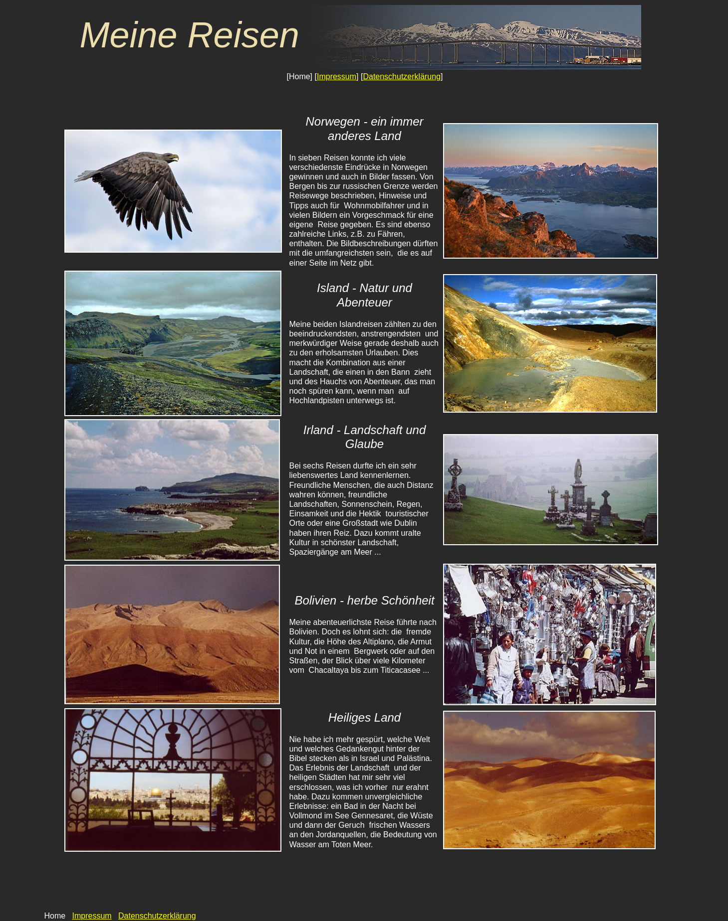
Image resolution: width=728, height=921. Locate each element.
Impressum (336, 76)
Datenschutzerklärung (402, 76)
